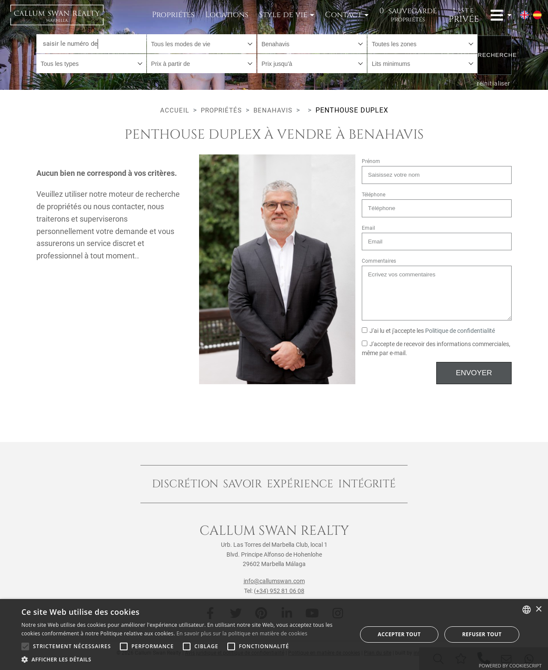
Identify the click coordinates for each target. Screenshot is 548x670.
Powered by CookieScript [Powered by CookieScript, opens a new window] (510, 665)
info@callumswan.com (274, 581)
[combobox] (202, 43)
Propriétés (173, 14)
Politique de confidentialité (460, 331)
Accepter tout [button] (399, 634)
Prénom (371, 161)
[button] (184, 659)
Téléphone (373, 195)
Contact (343, 14)
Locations (227, 14)
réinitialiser (493, 82)
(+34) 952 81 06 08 (279, 590)
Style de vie (283, 14)
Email (368, 228)
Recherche (495, 53)
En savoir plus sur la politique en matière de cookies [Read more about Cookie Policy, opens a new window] (241, 633)
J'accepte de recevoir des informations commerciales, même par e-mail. (436, 349)
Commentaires (379, 261)
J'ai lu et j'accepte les (428, 331)
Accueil (173, 110)
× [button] (538, 609)
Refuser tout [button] (482, 634)
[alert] (274, 634)
